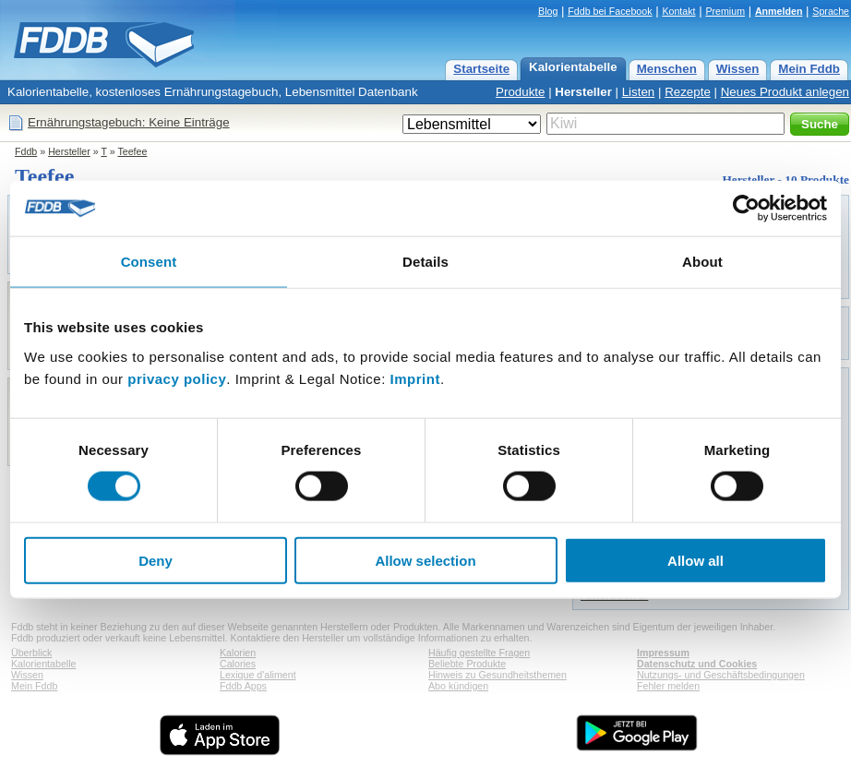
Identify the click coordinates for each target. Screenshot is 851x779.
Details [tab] (425, 262)
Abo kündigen (458, 685)
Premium (725, 11)
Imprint (415, 378)
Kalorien (238, 652)
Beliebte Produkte (467, 663)
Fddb (26, 151)
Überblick (31, 652)
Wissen (738, 69)
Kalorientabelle (573, 67)
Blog (547, 11)
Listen (638, 92)
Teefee (132, 151)
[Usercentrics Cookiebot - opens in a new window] (746, 208)
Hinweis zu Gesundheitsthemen (497, 674)
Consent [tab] (149, 262)
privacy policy (176, 378)
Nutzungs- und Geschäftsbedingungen (721, 674)
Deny (155, 560)
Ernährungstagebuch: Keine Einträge (129, 122)
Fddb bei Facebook (610, 11)
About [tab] (702, 262)
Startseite (481, 69)
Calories (238, 663)
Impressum (663, 652)
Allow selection (425, 560)
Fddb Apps (243, 685)
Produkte (520, 92)
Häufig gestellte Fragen (479, 652)
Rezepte (688, 92)
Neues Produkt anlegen (785, 92)
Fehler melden (668, 685)
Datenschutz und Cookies (697, 663)
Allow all (695, 560)
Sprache (830, 11)
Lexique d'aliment (258, 674)
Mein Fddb (809, 69)
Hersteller (583, 92)
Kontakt (678, 11)
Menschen (667, 69)
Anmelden (779, 11)
